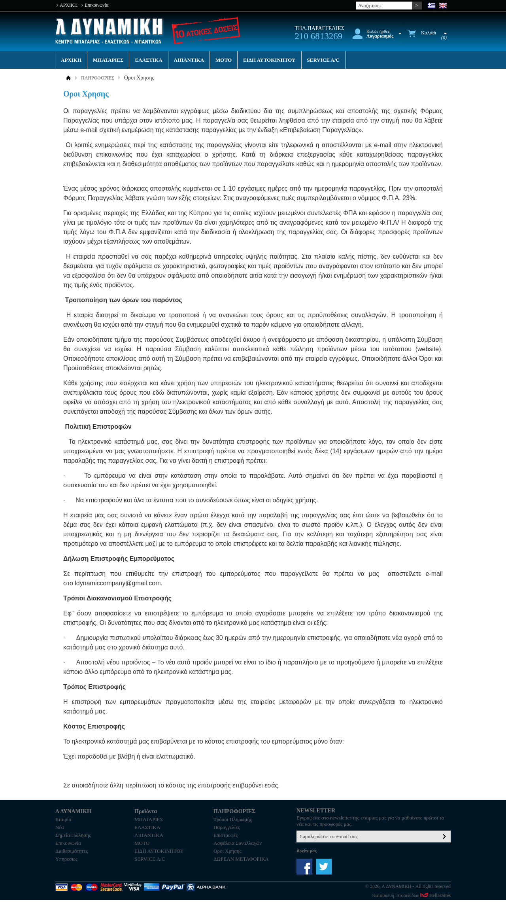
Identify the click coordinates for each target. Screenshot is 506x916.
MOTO (223, 60)
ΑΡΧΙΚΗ (68, 5)
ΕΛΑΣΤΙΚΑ (148, 60)
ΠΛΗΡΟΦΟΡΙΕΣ (97, 78)
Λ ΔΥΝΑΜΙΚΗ (109, 31)
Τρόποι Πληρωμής (232, 819)
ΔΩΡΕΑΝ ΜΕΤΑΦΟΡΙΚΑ (241, 859)
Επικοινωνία (96, 5)
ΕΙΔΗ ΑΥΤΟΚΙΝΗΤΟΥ (269, 60)
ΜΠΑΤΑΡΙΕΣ (108, 60)
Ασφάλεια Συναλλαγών (237, 843)
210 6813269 (318, 36)
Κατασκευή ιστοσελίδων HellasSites (411, 895)
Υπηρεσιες (66, 859)
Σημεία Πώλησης (73, 835)
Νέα (59, 827)
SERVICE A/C (323, 60)
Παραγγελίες (226, 827)
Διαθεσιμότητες (71, 851)
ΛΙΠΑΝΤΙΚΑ (189, 60)
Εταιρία (63, 819)
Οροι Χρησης (227, 851)
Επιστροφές (225, 835)
